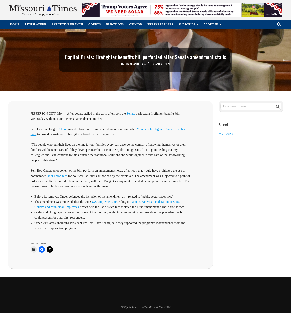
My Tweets (226, 133)
